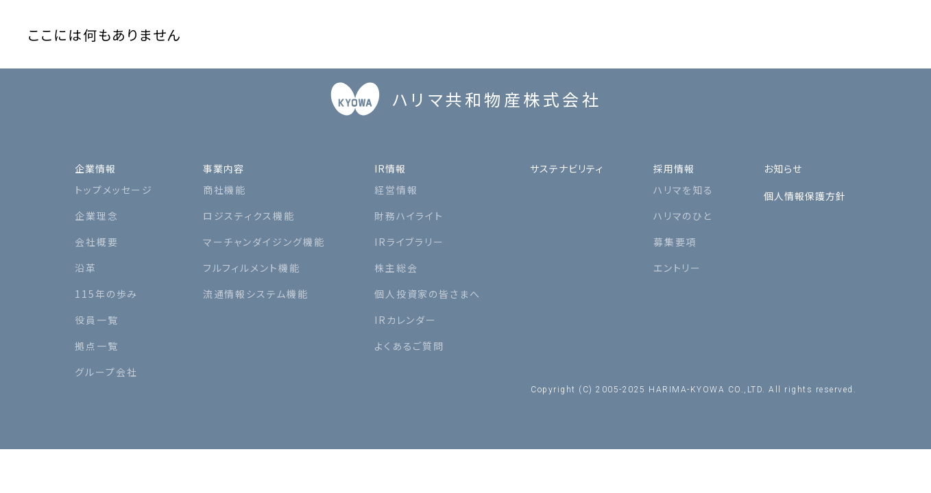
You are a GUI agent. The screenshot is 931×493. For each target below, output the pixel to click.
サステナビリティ (559, 159)
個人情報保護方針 (802, 187)
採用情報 (672, 159)
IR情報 (383, 159)
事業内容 (222, 159)
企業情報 (99, 159)
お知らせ (776, 159)
